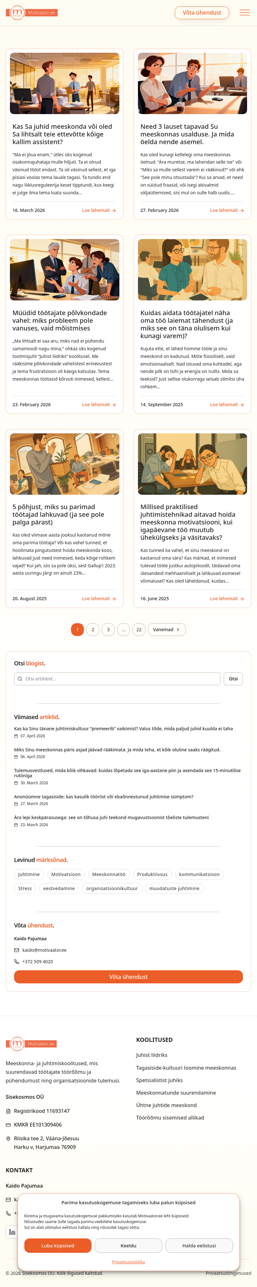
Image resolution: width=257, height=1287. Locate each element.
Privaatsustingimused (228, 1273)
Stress (25, 888)
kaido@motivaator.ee (44, 950)
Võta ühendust (202, 12)
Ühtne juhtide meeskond (166, 1105)
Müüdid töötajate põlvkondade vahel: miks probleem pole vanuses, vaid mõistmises (59, 320)
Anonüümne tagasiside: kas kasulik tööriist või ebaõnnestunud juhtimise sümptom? (103, 797)
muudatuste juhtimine (174, 888)
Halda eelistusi (199, 1245)
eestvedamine (59, 888)
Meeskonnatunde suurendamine (176, 1092)
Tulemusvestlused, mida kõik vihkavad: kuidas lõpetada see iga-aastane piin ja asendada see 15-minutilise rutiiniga (127, 773)
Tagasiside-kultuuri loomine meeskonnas (186, 1067)
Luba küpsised (57, 1245)
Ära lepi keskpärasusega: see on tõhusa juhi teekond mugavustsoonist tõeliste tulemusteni (111, 817)
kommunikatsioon (199, 874)
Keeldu (128, 1245)
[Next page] (167, 629)
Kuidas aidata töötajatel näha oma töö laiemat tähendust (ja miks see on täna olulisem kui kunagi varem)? (187, 324)
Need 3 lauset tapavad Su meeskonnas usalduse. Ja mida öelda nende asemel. (187, 134)
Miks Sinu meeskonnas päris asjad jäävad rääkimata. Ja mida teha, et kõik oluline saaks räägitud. (117, 750)
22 (138, 629)
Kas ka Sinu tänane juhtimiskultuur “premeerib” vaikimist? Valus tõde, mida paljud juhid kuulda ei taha (123, 728)
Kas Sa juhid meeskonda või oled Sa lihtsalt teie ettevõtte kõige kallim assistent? (62, 134)
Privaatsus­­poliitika (128, 1262)
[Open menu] (244, 12)
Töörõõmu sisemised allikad (170, 1117)
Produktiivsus (152, 874)
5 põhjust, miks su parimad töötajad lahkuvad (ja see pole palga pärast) (58, 514)
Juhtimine (29, 874)
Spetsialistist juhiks (159, 1080)
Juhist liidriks (152, 1054)
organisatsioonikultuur (112, 888)
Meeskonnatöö (108, 874)
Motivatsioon (66, 874)
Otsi (233, 679)
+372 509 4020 (37, 961)
